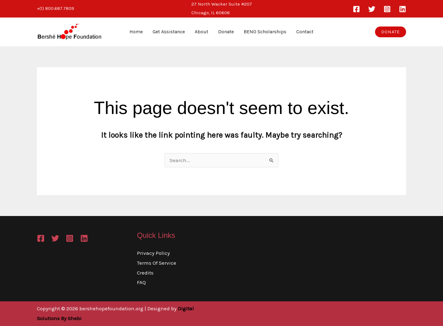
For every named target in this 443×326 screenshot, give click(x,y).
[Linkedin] (402, 9)
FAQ (141, 282)
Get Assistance (169, 32)
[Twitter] (371, 9)
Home (136, 32)
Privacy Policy (153, 253)
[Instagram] (387, 9)
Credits (145, 273)
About (201, 32)
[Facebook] (356, 9)
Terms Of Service (156, 263)
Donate (226, 32)
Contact (304, 32)
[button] (390, 31)
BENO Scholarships (265, 32)
